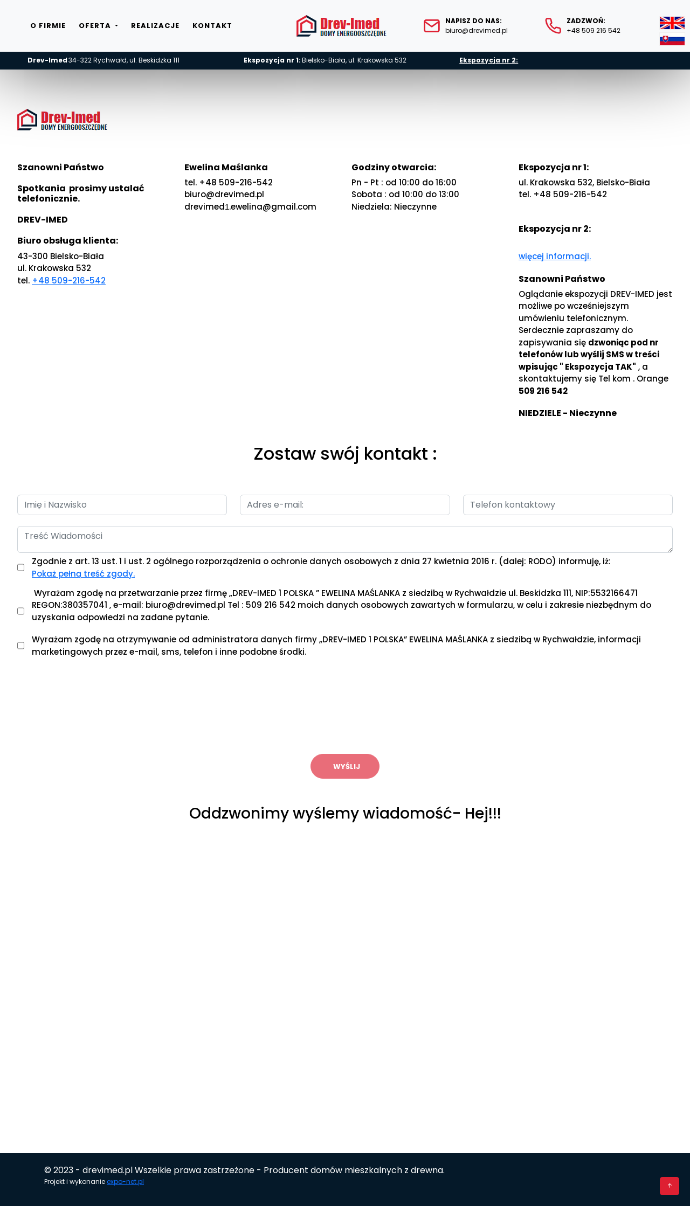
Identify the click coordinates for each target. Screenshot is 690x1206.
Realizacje (155, 25)
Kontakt (212, 25)
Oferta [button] (96, 25)
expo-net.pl (125, 1181)
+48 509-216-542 (69, 280)
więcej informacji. (555, 256)
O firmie (48, 25)
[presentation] (345, 707)
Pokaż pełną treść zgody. (83, 573)
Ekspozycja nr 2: (488, 60)
